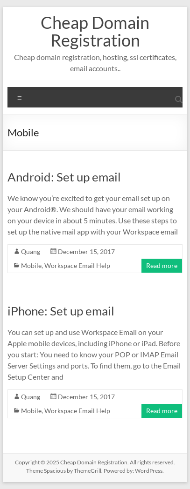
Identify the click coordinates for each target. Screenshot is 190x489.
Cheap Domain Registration (95, 31)
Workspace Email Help (77, 265)
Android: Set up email (64, 176)
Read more (161, 265)
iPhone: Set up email (60, 310)
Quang (30, 251)
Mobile (31, 265)
